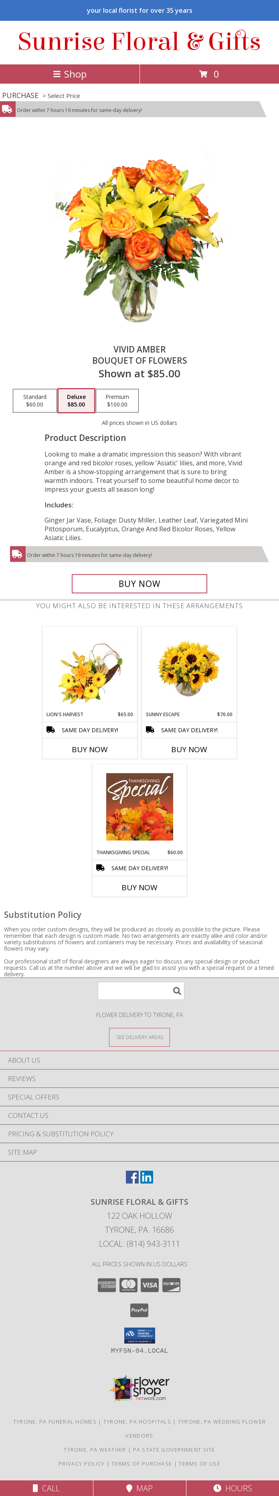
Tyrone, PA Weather (95, 1449)
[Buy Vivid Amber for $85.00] (139, 583)
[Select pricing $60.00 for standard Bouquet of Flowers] (35, 401)
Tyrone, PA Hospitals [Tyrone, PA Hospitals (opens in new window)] (137, 1421)
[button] (139, 1336)
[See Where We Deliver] (139, 1037)
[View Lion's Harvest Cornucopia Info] (90, 668)
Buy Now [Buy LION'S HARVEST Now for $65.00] (90, 749)
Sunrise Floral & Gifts (139, 42)
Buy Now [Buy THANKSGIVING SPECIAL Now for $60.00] (139, 887)
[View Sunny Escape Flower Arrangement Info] (189, 668)
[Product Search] (141, 991)
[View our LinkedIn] (146, 1181)
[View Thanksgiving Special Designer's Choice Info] (139, 806)
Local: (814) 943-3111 (139, 1243)
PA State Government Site (174, 1449)
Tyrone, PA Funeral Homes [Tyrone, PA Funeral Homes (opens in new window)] (55, 1421)
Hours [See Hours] (232, 1488)
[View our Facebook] (132, 1181)
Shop (70, 73)
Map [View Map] (139, 1488)
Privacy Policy (82, 1463)
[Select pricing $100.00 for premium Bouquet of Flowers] (117, 401)
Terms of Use (199, 1463)
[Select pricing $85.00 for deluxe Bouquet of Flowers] (76, 401)
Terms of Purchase (141, 1463)
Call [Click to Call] (46, 1488)
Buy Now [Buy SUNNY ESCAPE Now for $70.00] (189, 749)
